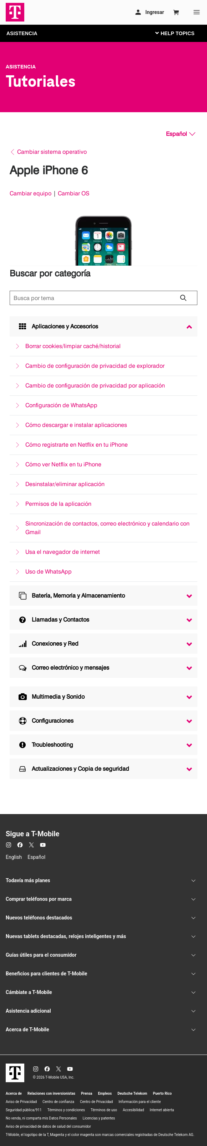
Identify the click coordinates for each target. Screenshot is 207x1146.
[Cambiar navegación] (180, 33)
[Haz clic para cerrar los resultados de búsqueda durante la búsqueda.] (183, 297)
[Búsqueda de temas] (103, 298)
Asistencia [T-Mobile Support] (21, 67)
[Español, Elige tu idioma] (180, 134)
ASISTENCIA (21, 33)
